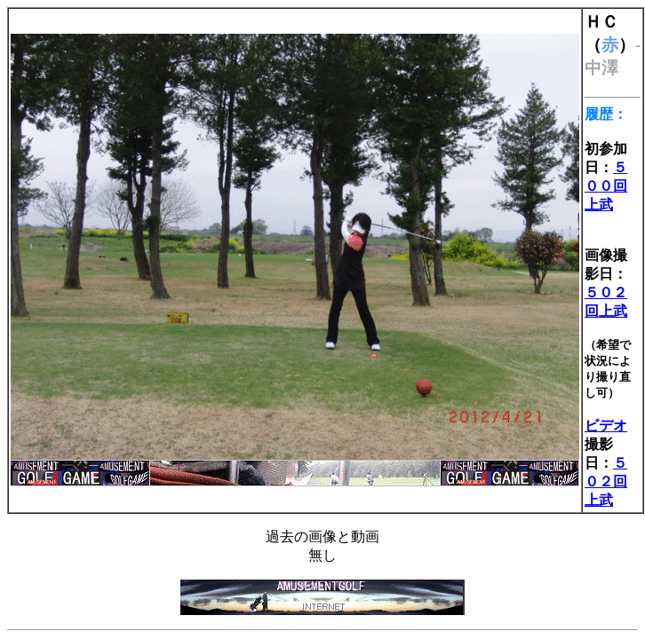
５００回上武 (606, 186)
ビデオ (606, 425)
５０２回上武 (606, 481)
